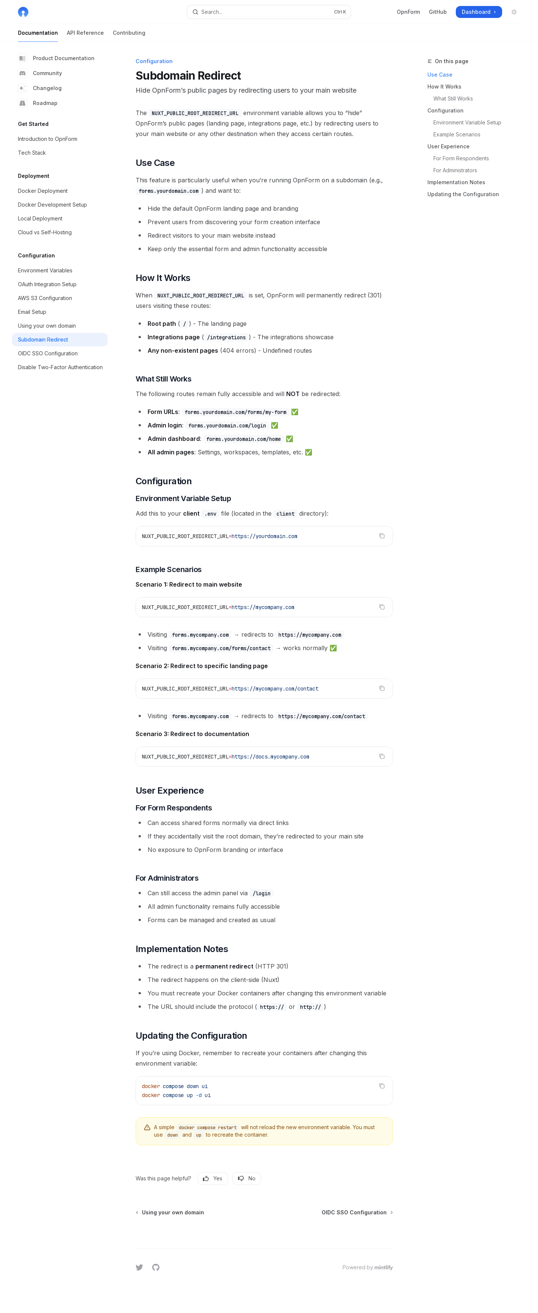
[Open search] (268, 12)
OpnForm (408, 12)
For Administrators (455, 170)
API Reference (85, 36)
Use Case (439, 74)
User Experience (448, 146)
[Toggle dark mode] (514, 12)
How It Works (444, 86)
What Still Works (453, 98)
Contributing (129, 36)
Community (40, 73)
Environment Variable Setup (467, 122)
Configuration (445, 110)
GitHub (438, 12)
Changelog (40, 88)
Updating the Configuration (463, 194)
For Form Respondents (461, 158)
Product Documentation (56, 58)
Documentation (38, 36)
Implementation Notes (456, 182)
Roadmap (38, 103)
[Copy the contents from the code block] (382, 536)
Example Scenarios (456, 134)
